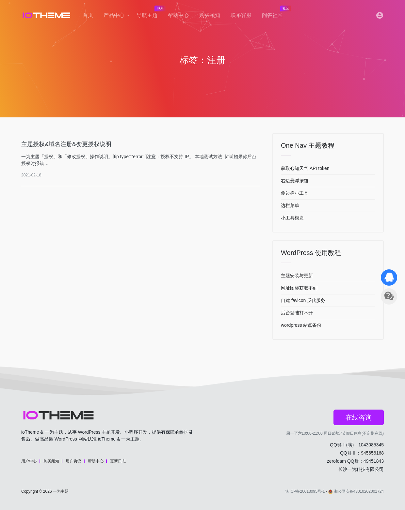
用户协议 (73, 461)
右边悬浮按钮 (294, 180)
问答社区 (275, 13)
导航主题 (150, 13)
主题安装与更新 (297, 275)
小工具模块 (292, 217)
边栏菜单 (290, 205)
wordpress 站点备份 (301, 325)
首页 (88, 15)
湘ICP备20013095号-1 (305, 491)
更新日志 (118, 461)
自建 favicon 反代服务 (303, 300)
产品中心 (114, 15)
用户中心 (29, 461)
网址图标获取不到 (299, 288)
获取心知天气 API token (305, 168)
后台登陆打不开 (297, 312)
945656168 (372, 453)
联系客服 (241, 15)
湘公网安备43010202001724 (356, 491)
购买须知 (209, 15)
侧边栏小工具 (294, 193)
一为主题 (61, 491)
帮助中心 (178, 15)
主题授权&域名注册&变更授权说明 (66, 144)
